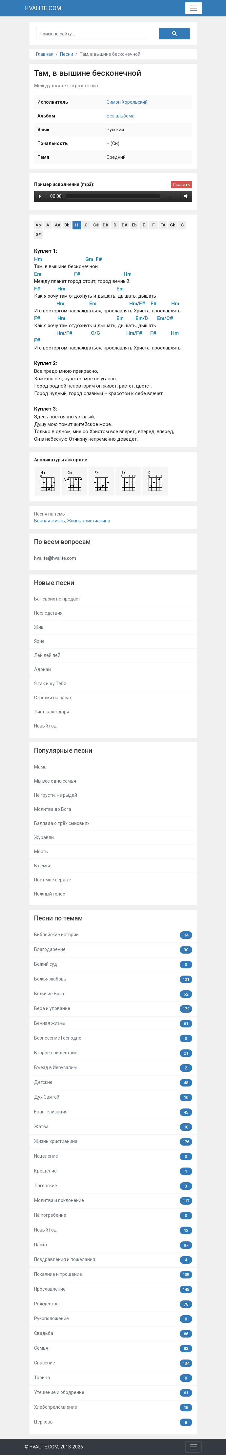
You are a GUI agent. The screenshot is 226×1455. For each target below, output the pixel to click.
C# (96, 224)
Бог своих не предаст (57, 598)
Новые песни (54, 583)
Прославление (113, 1289)
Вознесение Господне (113, 1038)
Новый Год (113, 1230)
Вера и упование (113, 1009)
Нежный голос (49, 893)
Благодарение (113, 950)
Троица (113, 1378)
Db (105, 224)
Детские (113, 1082)
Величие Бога (113, 994)
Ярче (39, 641)
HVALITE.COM (43, 8)
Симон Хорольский (127, 102)
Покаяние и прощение (113, 1274)
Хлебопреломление (113, 1407)
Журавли (44, 837)
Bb (67, 224)
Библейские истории (113, 935)
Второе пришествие (113, 1053)
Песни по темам (58, 918)
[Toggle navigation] (193, 8)
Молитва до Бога (52, 809)
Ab (38, 224)
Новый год (45, 725)
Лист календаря (51, 711)
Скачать (181, 184)
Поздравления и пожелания (113, 1260)
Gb (172, 224)
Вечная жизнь (49, 520)
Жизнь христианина (88, 520)
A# (57, 224)
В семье (42, 865)
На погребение (113, 1215)
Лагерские (113, 1186)
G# (38, 234)
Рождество (113, 1304)
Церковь (113, 1422)
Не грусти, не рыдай (55, 795)
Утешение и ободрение (113, 1393)
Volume (185, 196)
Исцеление (113, 1156)
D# (124, 224)
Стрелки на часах (53, 697)
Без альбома (120, 115)
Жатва (113, 1127)
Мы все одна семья (55, 781)
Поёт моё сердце (52, 879)
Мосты (41, 851)
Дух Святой (113, 1097)
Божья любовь (113, 979)
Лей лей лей (47, 655)
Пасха (113, 1245)
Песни (66, 54)
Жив (39, 627)
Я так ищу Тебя (50, 683)
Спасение (113, 1363)
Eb (134, 224)
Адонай (42, 669)
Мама (40, 767)
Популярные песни (63, 750)
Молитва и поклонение (113, 1201)
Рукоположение (113, 1319)
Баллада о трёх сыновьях (62, 823)
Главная (44, 54)
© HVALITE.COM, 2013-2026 (54, 1446)
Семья (113, 1348)
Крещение (113, 1171)
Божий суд (113, 964)
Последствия (48, 613)
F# (162, 224)
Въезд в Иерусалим (113, 1068)
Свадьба (113, 1334)
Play (40, 196)
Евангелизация (113, 1112)
